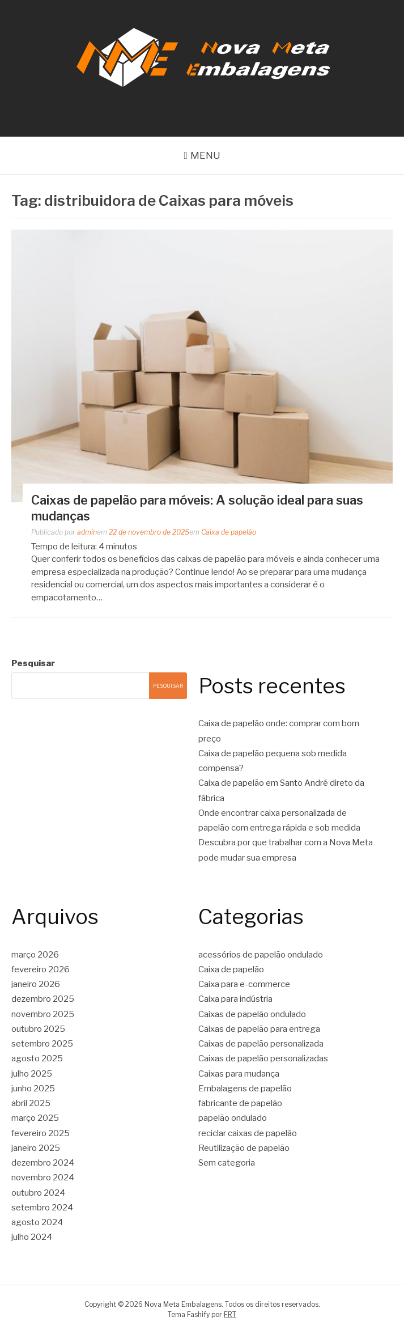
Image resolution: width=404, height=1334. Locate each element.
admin (87, 532)
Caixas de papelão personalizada (261, 1044)
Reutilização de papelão (244, 1148)
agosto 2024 (37, 1222)
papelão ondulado (232, 1118)
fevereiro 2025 (40, 1133)
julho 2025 (31, 1074)
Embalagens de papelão (245, 1088)
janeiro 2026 (35, 984)
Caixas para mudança (238, 1074)
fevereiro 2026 (40, 969)
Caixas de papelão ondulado (252, 1014)
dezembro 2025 (42, 999)
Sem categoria (226, 1163)
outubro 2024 (38, 1193)
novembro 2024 (42, 1177)
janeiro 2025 (35, 1148)
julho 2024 (31, 1237)
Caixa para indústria (235, 999)
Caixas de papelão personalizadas (263, 1058)
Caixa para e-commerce (244, 984)
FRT (230, 1314)
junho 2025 (33, 1088)
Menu (205, 155)
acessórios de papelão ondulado (260, 955)
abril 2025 (30, 1103)
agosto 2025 (37, 1058)
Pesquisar (33, 663)
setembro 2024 (42, 1207)
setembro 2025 (42, 1044)
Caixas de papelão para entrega (259, 1029)
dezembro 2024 (42, 1163)
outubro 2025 (38, 1029)
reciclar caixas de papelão (247, 1133)
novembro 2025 (42, 1014)
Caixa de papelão (228, 532)
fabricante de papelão (240, 1103)
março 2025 (35, 1118)
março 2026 (35, 955)
